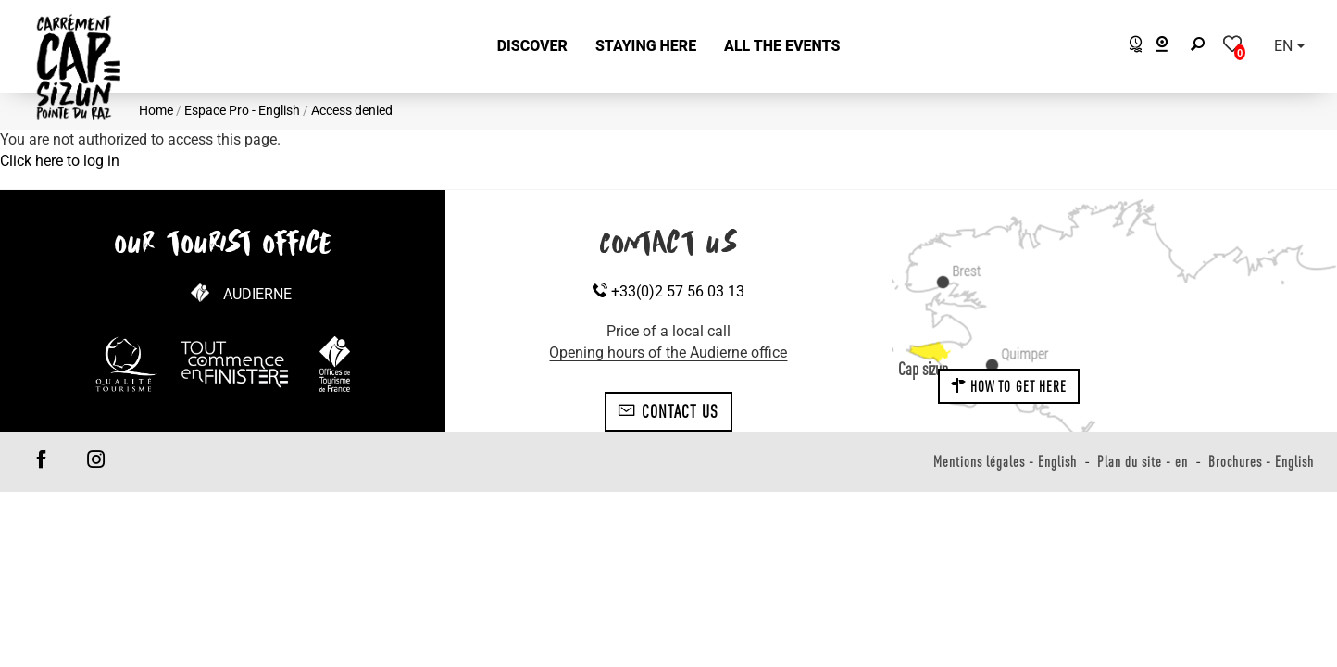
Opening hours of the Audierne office (668, 352)
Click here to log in (59, 161)
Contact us (668, 411)
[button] (532, 46)
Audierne (257, 294)
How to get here (1009, 386)
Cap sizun (923, 369)
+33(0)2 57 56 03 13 (668, 291)
